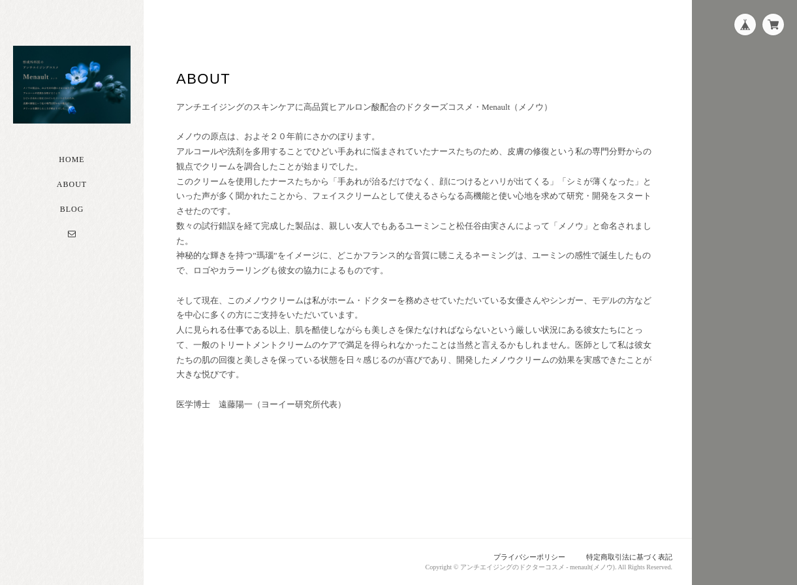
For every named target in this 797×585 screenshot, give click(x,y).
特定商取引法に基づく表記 (629, 557)
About (72, 184)
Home (71, 159)
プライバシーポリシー (529, 557)
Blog (72, 209)
